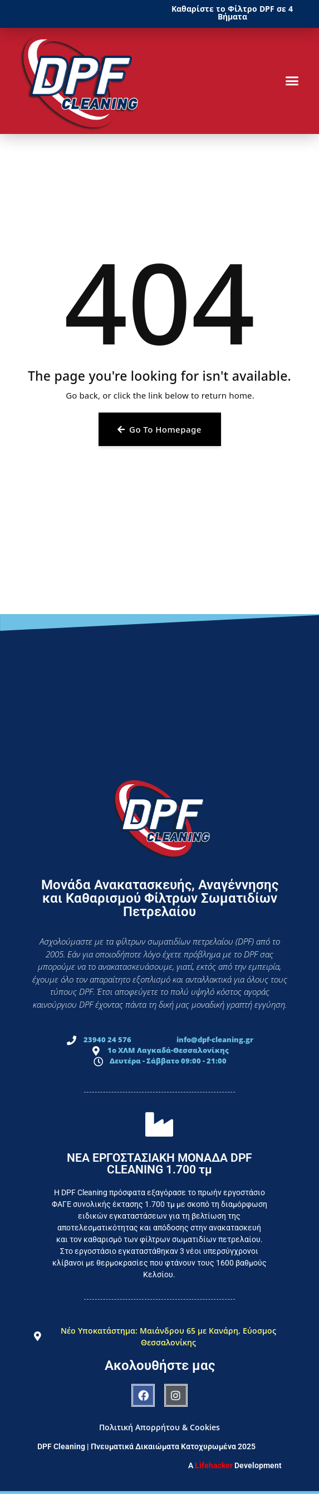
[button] (292, 81)
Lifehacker (214, 1465)
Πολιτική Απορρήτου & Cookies (159, 1427)
